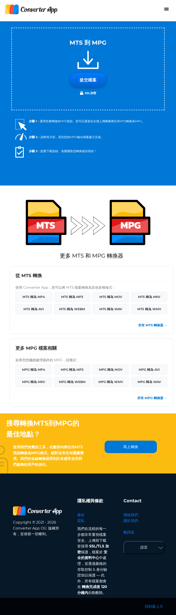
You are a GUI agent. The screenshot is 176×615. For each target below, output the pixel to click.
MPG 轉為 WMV (110, 382)
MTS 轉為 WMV (149, 309)
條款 (81, 515)
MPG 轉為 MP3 (72, 369)
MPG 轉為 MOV (110, 369)
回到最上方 (154, 606)
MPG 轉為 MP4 (33, 369)
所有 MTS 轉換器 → (152, 325)
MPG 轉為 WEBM (72, 382)
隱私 (81, 521)
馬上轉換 (130, 447)
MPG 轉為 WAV (149, 382)
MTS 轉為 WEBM (72, 309)
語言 (144, 547)
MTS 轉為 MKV (149, 297)
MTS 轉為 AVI (33, 309)
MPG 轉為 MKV (33, 382)
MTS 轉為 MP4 (34, 297)
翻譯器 (128, 532)
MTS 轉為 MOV (110, 297)
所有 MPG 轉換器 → (152, 398)
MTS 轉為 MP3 (72, 297)
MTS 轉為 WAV (110, 309)
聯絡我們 (130, 515)
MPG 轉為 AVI (149, 369)
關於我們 (130, 521)
